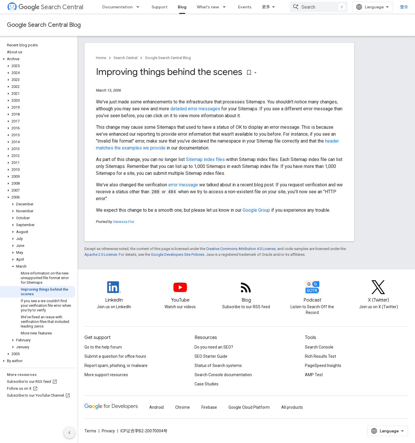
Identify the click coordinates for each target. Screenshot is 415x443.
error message (183, 185)
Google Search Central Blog (44, 25)
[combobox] (319, 7)
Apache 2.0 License (100, 254)
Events (245, 7)
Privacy (108, 431)
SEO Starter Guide (211, 356)
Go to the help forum (103, 347)
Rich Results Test (320, 356)
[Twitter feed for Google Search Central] (378, 292)
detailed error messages (195, 108)
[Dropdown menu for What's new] (226, 7)
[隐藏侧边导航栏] (69, 432)
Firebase (209, 407)
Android (156, 407)
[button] (37, 59)
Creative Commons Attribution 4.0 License (241, 249)
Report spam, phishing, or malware (116, 365)
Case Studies (206, 384)
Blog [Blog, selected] (182, 7)
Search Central (50, 7)
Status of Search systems (218, 365)
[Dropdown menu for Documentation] (139, 7)
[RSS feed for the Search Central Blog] (246, 292)
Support (159, 7)
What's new (208, 7)
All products (292, 407)
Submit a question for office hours (115, 356)
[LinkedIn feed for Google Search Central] (114, 292)
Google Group (256, 210)
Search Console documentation (223, 374)
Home (101, 58)
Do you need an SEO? (214, 347)
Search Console (319, 347)
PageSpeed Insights (323, 365)
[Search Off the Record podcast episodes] (312, 292)
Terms (90, 431)
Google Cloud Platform (249, 407)
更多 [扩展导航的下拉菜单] (266, 7)
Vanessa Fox (123, 221)
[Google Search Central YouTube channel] (180, 292)
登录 (404, 7)
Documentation (117, 7)
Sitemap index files (205, 159)
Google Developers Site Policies (177, 254)
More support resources (106, 374)
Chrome (182, 407)
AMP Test (314, 374)
